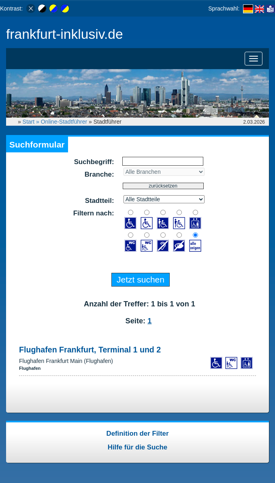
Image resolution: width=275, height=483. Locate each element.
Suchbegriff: (94, 162)
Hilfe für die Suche (137, 447)
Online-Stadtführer (64, 121)
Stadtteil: (99, 201)
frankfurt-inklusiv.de (64, 34)
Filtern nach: (93, 213)
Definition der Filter (138, 433)
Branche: (99, 174)
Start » (32, 121)
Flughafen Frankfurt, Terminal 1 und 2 (90, 349)
